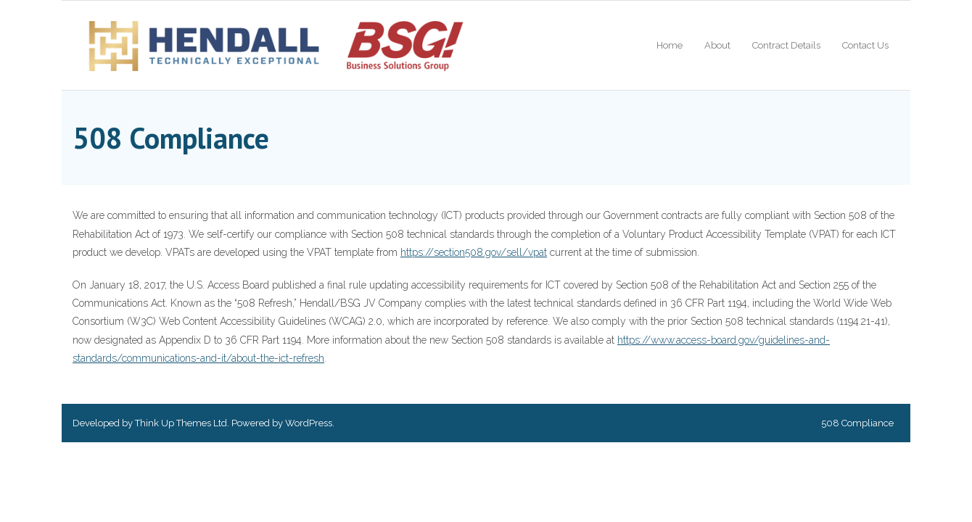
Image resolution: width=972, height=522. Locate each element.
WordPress (308, 423)
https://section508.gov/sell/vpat (473, 252)
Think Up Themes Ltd (181, 423)
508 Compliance (857, 423)
